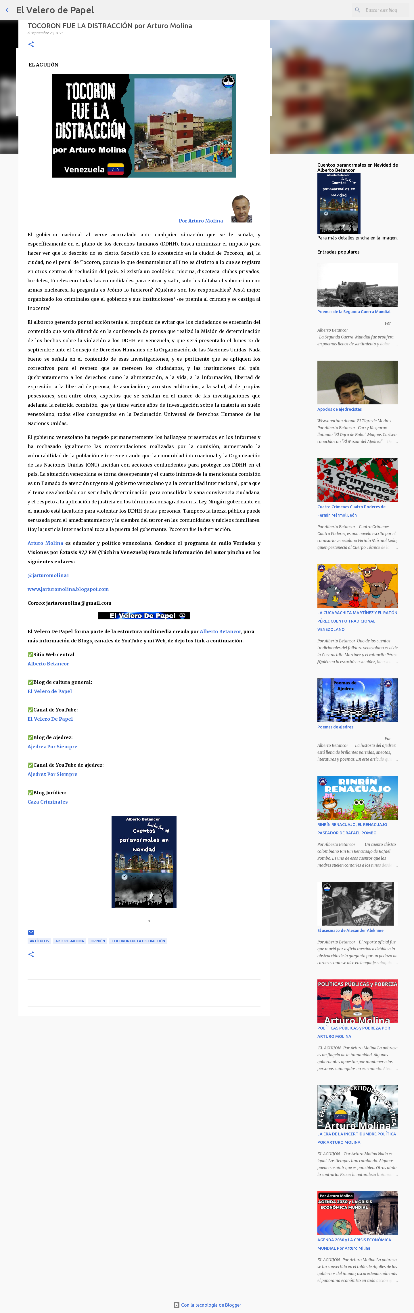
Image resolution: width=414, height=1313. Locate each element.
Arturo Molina (45, 543)
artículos (39, 941)
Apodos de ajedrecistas (339, 409)
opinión (98, 941)
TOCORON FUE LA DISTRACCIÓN (138, 941)
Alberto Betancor (220, 631)
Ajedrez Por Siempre (52, 774)
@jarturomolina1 (48, 575)
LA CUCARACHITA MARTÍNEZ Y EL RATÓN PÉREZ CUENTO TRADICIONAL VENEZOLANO (357, 621)
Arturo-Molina (69, 941)
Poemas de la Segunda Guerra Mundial (353, 311)
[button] (31, 45)
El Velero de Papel (55, 10)
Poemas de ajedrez (335, 727)
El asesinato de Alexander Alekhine (350, 930)
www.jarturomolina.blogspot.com (68, 589)
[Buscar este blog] (379, 10)
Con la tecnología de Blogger (207, 1305)
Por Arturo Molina (201, 221)
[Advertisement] (144, 1065)
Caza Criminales (48, 802)
